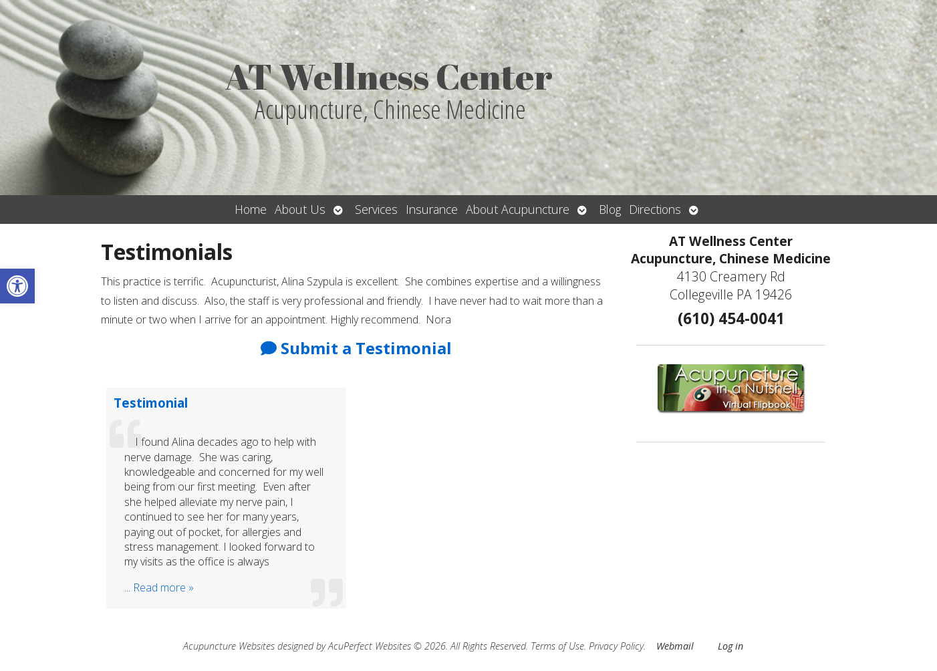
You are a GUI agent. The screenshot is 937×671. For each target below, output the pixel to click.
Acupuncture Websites (229, 646)
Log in (730, 646)
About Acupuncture (517, 209)
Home (251, 209)
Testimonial (151, 402)
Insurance (432, 209)
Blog (610, 209)
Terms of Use (557, 646)
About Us (300, 209)
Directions (655, 209)
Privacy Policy (616, 646)
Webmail (675, 646)
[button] (17, 286)
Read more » (163, 587)
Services (376, 209)
